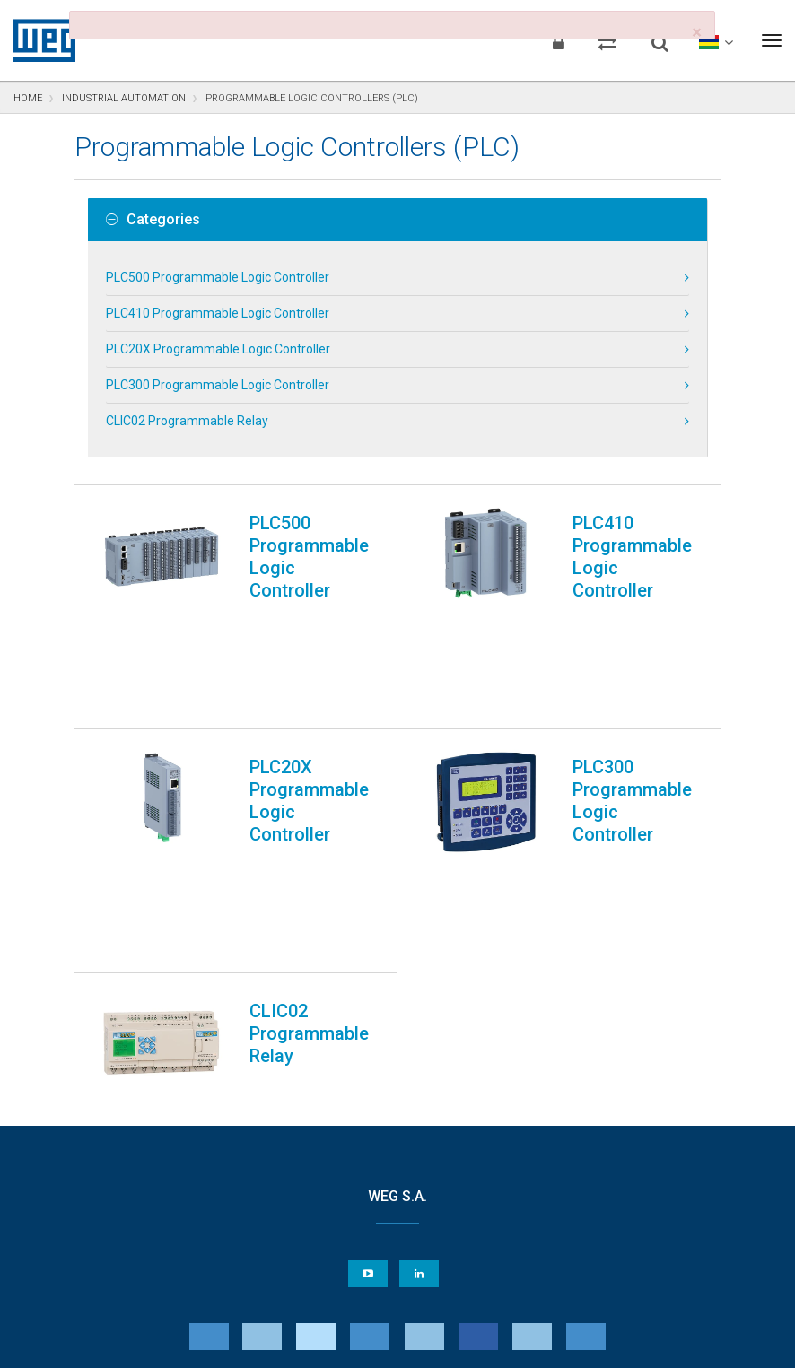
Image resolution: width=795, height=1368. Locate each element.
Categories (153, 220)
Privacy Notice (181, 1342)
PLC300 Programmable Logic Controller (217, 385)
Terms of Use (384, 1342)
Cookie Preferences (414, 1287)
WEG (38, 40)
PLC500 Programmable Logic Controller (217, 277)
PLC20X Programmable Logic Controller (218, 349)
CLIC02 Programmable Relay (187, 421)
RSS (444, 1342)
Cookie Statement (284, 1342)
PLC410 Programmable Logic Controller (217, 313)
